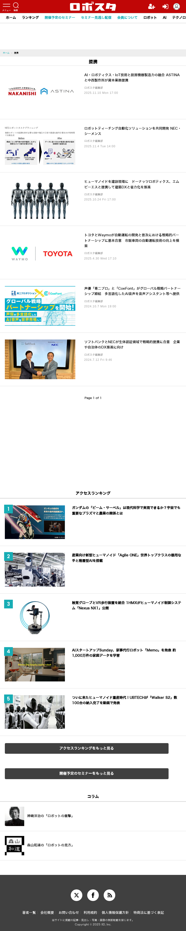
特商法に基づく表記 (148, 913)
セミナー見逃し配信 (96, 18)
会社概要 (47, 913)
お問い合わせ (69, 913)
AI (164, 18)
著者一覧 (29, 913)
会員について (127, 18)
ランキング (30, 18)
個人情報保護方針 (115, 913)
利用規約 (90, 913)
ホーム (11, 18)
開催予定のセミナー (60, 18)
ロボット (150, 18)
